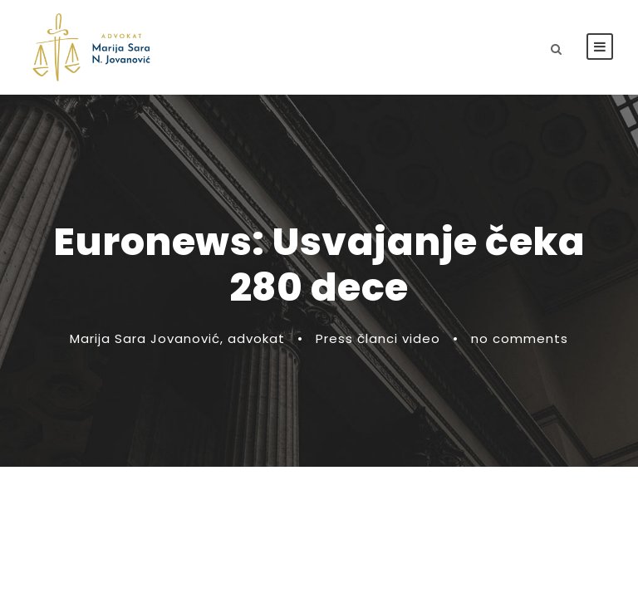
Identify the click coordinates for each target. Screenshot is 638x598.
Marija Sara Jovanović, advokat (177, 338)
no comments (519, 338)
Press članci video (378, 338)
